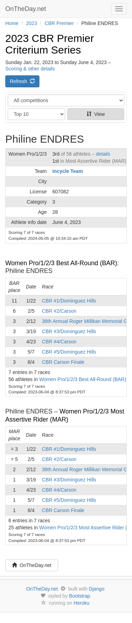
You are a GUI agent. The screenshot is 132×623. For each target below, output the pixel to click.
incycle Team (67, 171)
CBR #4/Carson (59, 341)
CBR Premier (59, 23)
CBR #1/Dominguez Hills (69, 301)
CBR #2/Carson (59, 311)
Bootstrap (79, 596)
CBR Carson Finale (63, 362)
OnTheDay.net (26, 8)
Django (96, 589)
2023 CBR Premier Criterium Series (49, 44)
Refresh (22, 81)
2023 (31, 23)
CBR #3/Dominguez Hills (69, 331)
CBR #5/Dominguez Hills (69, 352)
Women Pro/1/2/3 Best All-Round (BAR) (61, 263)
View (96, 114)
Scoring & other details (30, 68)
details (103, 154)
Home (11, 23)
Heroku (81, 603)
